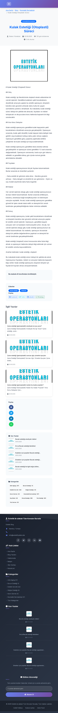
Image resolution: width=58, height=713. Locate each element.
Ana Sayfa (9, 10)
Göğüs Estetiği (30, 490)
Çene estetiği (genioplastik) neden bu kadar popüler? (25, 385)
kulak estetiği (13, 290)
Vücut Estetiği (27, 498)
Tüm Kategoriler (13, 600)
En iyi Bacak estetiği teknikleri (25, 446)
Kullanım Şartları (30, 708)
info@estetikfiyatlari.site (17, 535)
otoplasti (23, 290)
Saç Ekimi (14, 498)
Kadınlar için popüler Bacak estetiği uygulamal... (29, 650)
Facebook (13, 297)
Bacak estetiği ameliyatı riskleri (25, 439)
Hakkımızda (12, 558)
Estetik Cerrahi (15, 490)
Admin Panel (41, 708)
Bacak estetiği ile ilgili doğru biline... (27, 466)
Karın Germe (15, 494)
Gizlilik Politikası (18, 708)
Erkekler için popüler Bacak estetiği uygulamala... (29, 665)
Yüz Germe (14, 502)
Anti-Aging (14, 485)
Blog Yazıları (12, 555)
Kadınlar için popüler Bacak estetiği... (28, 453)
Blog (16, 10)
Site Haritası (12, 565)
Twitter (22, 297)
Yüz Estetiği (41, 498)
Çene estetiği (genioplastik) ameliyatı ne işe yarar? (24, 326)
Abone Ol (29, 694)
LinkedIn (30, 297)
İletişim (10, 561)
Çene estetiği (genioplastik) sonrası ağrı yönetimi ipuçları (26, 355)
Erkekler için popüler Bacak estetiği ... (28, 460)
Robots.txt (11, 568)
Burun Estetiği (28, 485)
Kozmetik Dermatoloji (27, 10)
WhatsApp (40, 297)
